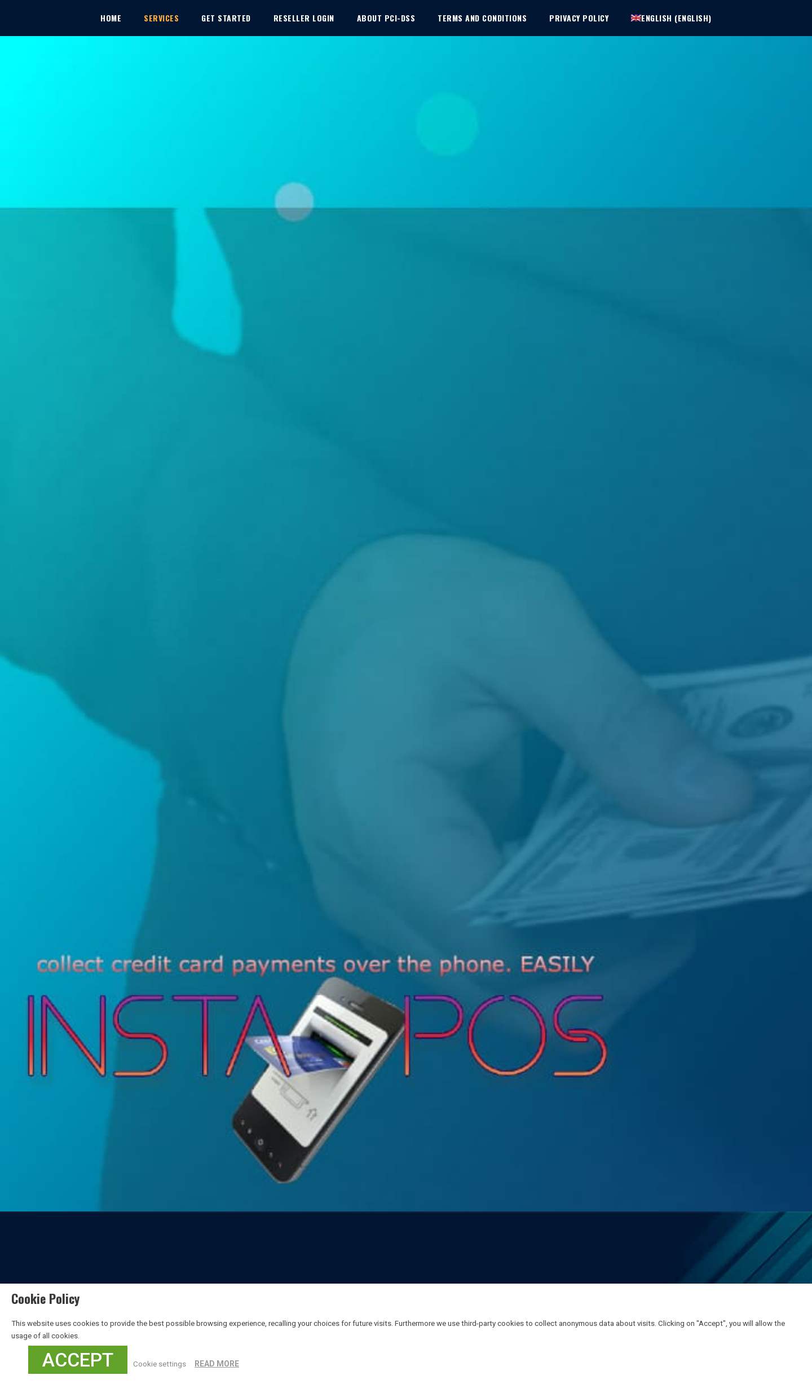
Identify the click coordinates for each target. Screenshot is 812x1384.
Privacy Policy (578, 18)
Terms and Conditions (482, 18)
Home (110, 18)
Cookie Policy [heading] (45, 1298)
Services (161, 18)
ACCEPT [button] (77, 1359)
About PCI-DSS (386, 18)
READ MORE (217, 1363)
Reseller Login (303, 18)
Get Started (226, 18)
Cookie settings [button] (159, 1364)
